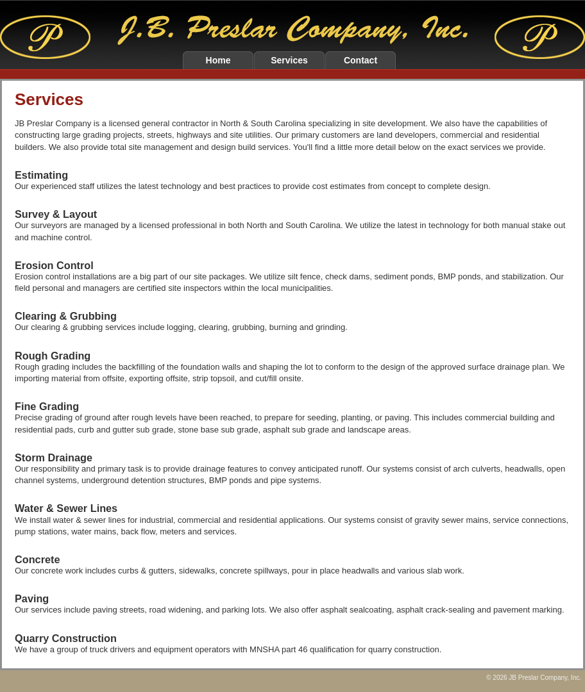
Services (289, 60)
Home (218, 60)
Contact (360, 60)
